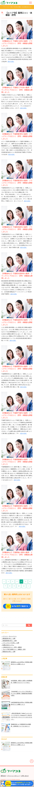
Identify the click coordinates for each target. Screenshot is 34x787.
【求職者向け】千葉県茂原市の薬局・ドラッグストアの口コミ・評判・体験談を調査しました (16, 229)
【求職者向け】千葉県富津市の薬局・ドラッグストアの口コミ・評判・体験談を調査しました (16, 136)
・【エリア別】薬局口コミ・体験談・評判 (13, 649)
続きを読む (11, 61)
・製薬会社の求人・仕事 (8, 651)
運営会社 (3, 776)
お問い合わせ (25, 776)
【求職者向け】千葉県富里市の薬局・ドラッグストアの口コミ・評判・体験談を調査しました (16, 183)
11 (24, 586)
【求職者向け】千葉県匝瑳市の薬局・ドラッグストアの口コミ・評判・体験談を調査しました (16, 508)
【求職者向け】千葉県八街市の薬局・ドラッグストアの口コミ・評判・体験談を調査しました (16, 43)
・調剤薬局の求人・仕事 (8, 638)
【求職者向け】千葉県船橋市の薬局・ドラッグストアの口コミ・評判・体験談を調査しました (16, 462)
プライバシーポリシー (13, 776)
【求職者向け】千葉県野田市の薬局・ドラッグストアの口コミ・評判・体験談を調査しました (16, 369)
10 (19, 586)
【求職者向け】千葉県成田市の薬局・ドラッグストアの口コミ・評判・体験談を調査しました (16, 322)
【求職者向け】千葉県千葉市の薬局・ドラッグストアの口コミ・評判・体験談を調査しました (16, 415)
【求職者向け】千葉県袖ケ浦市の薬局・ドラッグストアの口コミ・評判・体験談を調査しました (16, 555)
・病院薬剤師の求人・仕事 (9, 640)
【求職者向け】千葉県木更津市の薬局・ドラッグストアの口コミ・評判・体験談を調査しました (16, 276)
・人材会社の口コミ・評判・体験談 (11, 647)
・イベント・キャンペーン (9, 636)
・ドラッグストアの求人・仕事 (10, 643)
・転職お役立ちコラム (7, 645)
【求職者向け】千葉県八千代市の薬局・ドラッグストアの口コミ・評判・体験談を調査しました (16, 90)
